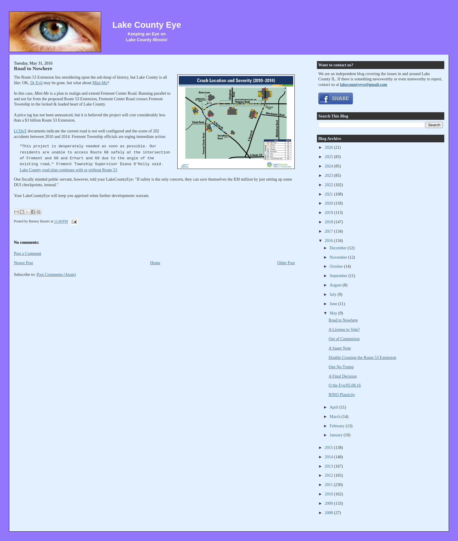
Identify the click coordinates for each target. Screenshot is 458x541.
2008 (329, 512)
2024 (329, 166)
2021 (329, 194)
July (334, 294)
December (339, 248)
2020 (329, 203)
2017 (329, 231)
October (337, 266)
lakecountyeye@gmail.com (363, 84)
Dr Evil (36, 82)
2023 (329, 175)
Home (155, 262)
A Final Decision (343, 376)
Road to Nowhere (33, 68)
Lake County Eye (146, 25)
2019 (329, 212)
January (337, 435)
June (334, 303)
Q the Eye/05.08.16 (345, 385)
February (338, 426)
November (339, 257)
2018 (329, 221)
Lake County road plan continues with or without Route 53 (68, 169)
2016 (329, 240)
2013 (329, 466)
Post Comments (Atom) (56, 274)
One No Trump (341, 366)
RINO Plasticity (342, 394)
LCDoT (20, 131)
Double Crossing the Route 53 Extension (362, 357)
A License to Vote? (344, 329)
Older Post (286, 262)
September (339, 275)
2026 (329, 147)
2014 (329, 456)
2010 (329, 494)
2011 (329, 484)
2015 (329, 447)
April (334, 407)
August (336, 285)
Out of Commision (344, 338)
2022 (329, 184)
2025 (329, 156)
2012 (329, 475)
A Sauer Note (340, 348)
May (334, 313)
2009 (329, 503)
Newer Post (23, 262)
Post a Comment (27, 253)
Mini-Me (99, 82)
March (336, 416)
